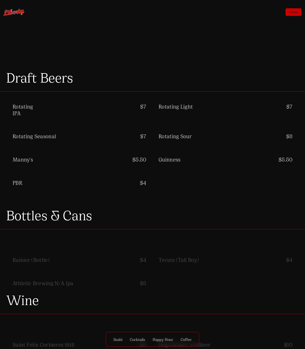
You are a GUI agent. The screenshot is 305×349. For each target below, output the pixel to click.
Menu (293, 12)
